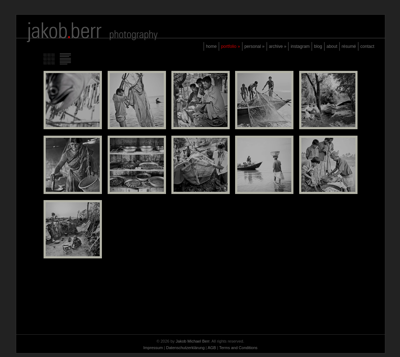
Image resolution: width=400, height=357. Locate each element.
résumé (349, 46)
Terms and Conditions (238, 347)
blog (318, 46)
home (211, 46)
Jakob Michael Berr (193, 341)
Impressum (153, 347)
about (332, 46)
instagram (300, 46)
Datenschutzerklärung (185, 347)
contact (367, 46)
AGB (212, 347)
